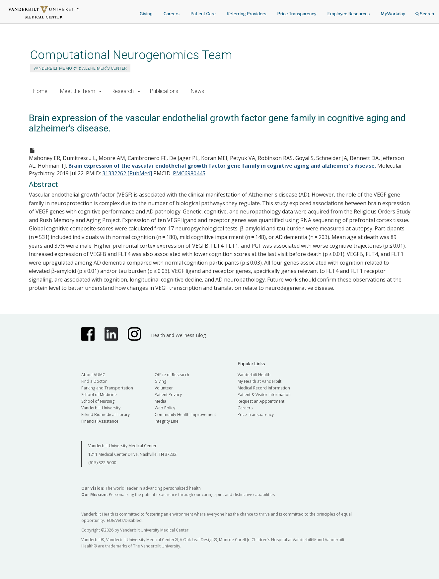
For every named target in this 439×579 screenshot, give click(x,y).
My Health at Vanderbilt (259, 381)
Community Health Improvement (185, 414)
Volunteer (164, 388)
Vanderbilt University (100, 408)
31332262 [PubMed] (127, 173)
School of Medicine (99, 394)
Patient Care (203, 13)
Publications (164, 91)
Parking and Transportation (107, 388)
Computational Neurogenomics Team (131, 55)
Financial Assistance (99, 421)
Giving (146, 13)
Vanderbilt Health (254, 374)
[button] (100, 91)
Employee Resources (348, 13)
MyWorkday (393, 13)
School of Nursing (97, 401)
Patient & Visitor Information (264, 394)
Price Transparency (297, 13)
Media (160, 401)
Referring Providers (246, 13)
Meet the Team (77, 91)
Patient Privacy (168, 394)
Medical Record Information (264, 388)
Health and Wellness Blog (178, 335)
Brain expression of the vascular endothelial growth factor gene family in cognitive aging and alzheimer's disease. (222, 165)
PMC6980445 (189, 173)
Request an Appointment (261, 401)
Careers (172, 13)
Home (40, 91)
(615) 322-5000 (102, 462)
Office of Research (172, 374)
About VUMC (93, 374)
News (197, 91)
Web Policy (165, 408)
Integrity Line (167, 421)
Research (122, 91)
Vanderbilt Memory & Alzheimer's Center (80, 68)
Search (424, 11)
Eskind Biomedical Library (105, 414)
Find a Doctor (94, 381)
